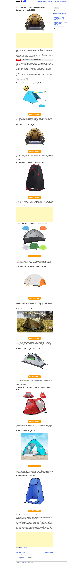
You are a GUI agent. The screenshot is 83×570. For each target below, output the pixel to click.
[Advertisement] (34, 40)
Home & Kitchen (42, 1)
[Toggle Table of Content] (26, 79)
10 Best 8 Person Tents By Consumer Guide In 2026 (31, 59)
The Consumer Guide (23, 562)
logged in (22, 557)
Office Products (56, 1)
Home (38, 1)
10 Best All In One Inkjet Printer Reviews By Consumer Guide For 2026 (60, 14)
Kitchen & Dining (49, 1)
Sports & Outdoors (62, 1)
